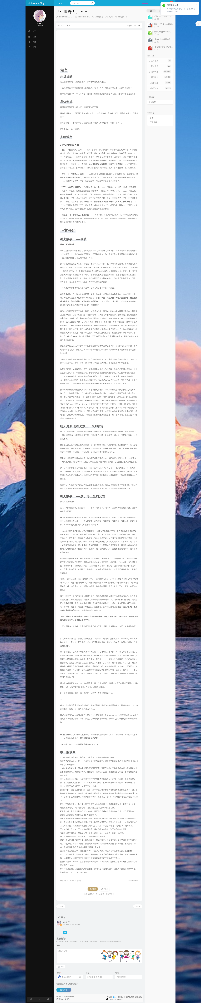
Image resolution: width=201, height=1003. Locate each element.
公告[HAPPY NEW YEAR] (163, 16)
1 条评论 (110, 17)
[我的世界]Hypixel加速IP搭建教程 (167, 24)
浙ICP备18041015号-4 (63, 999)
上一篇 (60, 906)
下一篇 (137, 906)
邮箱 (88, 973)
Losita (65, 922)
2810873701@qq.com (66, 17)
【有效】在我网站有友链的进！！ (167, 39)
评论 (58, 945)
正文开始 (153, 122)
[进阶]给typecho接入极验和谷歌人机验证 (170, 31)
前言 (151, 118)
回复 (65, 932)
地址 (117, 973)
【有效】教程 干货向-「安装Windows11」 (170, 47)
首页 (61, 25)
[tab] (150, 10)
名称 (58, 973)
